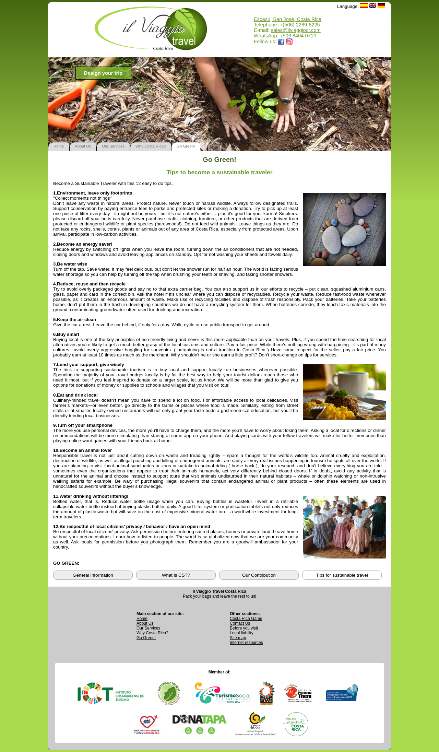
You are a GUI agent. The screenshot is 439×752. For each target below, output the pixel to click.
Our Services (113, 146)
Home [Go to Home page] (142, 618)
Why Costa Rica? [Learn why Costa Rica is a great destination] (152, 633)
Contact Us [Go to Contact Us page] (240, 623)
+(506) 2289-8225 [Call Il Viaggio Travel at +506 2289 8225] (300, 24)
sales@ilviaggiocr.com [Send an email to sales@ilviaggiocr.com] (296, 30)
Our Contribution (259, 575)
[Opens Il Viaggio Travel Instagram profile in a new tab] (289, 41)
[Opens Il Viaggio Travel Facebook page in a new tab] (281, 41)
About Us (83, 146)
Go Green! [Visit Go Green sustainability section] (146, 637)
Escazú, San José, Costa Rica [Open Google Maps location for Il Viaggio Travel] (287, 19)
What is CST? (176, 575)
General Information (93, 575)
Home (59, 146)
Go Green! (186, 146)
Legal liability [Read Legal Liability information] (241, 633)
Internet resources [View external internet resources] (246, 642)
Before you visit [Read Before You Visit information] (244, 628)
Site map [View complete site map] (238, 637)
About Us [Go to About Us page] (145, 623)
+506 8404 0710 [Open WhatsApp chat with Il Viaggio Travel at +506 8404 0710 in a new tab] (298, 35)
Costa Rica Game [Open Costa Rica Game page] (246, 618)
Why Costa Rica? (150, 146)
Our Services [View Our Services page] (148, 628)
